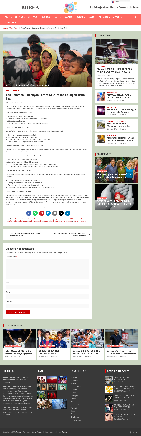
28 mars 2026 (43, 356)
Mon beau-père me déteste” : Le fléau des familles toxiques (114, 175)
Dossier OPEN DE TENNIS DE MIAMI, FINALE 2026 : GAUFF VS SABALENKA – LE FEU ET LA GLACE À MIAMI (87, 355)
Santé (91, 17)
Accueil (8, 17)
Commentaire (11, 257)
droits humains (48, 219)
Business (46, 17)
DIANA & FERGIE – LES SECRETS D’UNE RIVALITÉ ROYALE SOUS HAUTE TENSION (114, 72)
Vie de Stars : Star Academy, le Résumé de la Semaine (121, 110)
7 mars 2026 (101, 75)
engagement (58, 219)
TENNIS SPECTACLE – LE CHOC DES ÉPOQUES (124, 406)
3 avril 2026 (9, 356)
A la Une (9, 91)
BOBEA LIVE (9, 23)
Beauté (73, 384)
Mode (57, 17)
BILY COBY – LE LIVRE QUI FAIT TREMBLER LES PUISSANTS (126, 388)
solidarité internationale (46, 221)
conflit (28, 219)
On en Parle (111, 121)
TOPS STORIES (104, 35)
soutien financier (66, 221)
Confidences (102, 171)
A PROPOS (117, 17)
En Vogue (74, 396)
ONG (71, 219)
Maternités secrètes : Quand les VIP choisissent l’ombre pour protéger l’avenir (120, 140)
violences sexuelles (79, 221)
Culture (68, 17)
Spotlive (19, 17)
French (116, 1)
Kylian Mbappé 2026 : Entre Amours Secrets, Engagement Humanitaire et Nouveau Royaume (19, 355)
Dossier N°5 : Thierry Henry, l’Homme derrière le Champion (121, 352)
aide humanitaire (19, 219)
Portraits (74, 408)
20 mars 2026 (101, 180)
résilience (16, 221)
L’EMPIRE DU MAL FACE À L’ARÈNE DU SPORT (124, 397)
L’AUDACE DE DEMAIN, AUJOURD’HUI (122, 378)
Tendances (75, 417)
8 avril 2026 (118, 382)
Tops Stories (101, 66)
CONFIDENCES (104, 154)
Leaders (74, 399)
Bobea (18, 432)
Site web (9, 302)
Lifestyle (32, 17)
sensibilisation (33, 221)
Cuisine (80, 17)
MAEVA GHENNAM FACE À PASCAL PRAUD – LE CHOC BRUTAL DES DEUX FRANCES (120, 97)
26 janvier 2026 (112, 129)
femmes (67, 219)
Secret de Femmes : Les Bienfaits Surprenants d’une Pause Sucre (69, 235)
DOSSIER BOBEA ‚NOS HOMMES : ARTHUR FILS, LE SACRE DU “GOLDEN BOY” (52, 353)
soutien (57, 221)
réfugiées (9, 221)
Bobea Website (37, 432)
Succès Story (76, 420)
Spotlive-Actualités (13, 346)
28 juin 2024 (10, 103)
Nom (7, 283)
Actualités (75, 380)
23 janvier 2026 (112, 143)
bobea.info (19, 103)
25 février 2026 (102, 207)
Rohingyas (23, 221)
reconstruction (79, 219)
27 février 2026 (112, 356)
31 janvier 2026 (112, 115)
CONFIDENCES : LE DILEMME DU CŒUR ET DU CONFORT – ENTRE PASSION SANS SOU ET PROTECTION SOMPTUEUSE (114, 205)
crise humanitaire (37, 219)
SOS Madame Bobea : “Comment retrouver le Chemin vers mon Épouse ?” (120, 126)
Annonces (103, 17)
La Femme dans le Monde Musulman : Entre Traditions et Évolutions (24, 235)
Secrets (74, 414)
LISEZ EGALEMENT (14, 325)
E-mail (8, 292)
